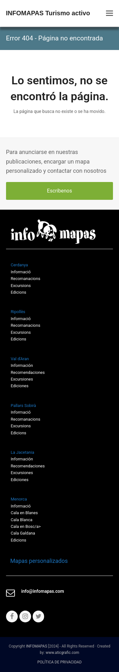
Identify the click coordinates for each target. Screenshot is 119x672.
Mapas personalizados (37, 560)
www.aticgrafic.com (62, 652)
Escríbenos (59, 191)
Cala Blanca (21, 519)
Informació (21, 412)
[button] (109, 13)
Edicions (18, 292)
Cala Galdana (23, 533)
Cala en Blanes (24, 512)
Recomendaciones (28, 372)
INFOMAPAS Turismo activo (48, 13)
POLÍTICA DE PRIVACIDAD (59, 662)
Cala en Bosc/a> (26, 526)
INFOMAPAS (36, 646)
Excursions (21, 285)
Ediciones (20, 385)
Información (22, 365)
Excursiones (22, 379)
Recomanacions (25, 278)
